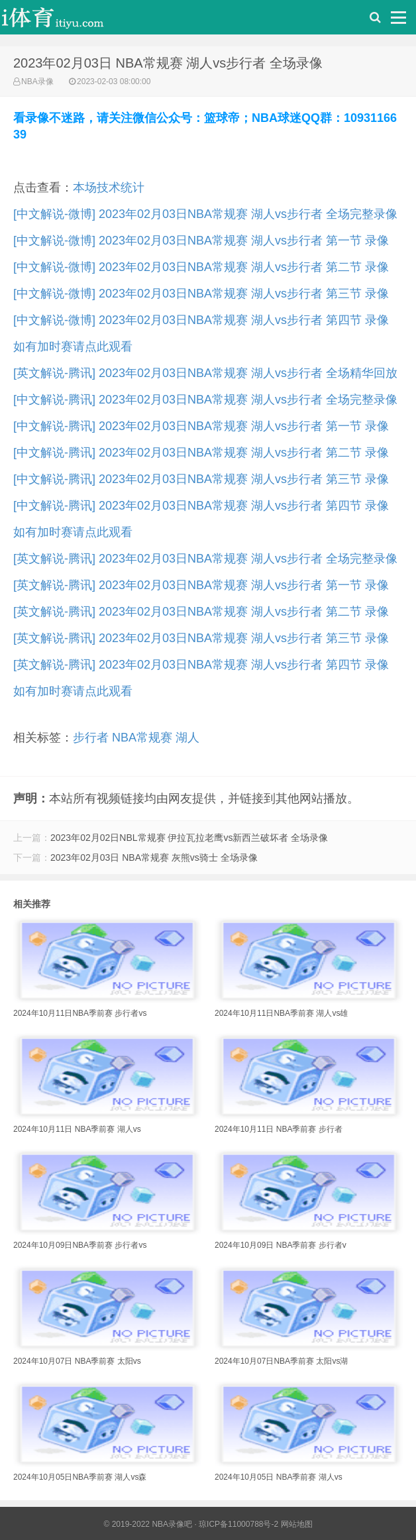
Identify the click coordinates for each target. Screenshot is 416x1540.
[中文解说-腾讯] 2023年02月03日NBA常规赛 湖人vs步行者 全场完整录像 (205, 399)
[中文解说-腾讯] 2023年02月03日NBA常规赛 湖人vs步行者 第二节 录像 (201, 452)
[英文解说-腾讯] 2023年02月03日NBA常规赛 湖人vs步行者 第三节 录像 (201, 638)
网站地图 (297, 1524)
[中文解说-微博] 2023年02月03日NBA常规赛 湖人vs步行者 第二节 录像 (201, 267)
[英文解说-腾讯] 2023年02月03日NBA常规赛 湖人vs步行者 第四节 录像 (201, 664)
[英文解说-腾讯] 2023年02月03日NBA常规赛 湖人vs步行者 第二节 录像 (201, 611)
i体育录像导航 (66, 20)
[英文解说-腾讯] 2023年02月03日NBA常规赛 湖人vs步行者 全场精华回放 (205, 373)
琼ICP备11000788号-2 (238, 1524)
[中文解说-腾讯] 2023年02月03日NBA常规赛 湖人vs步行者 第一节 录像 (201, 426)
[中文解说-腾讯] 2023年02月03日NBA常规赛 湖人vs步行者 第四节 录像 (201, 505)
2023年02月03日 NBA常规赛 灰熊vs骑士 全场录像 (154, 857)
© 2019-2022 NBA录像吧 (147, 1524)
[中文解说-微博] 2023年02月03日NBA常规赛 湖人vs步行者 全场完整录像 (205, 214)
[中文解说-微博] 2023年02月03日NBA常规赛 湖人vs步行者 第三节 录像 (201, 293)
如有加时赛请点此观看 (72, 346)
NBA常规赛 (142, 737)
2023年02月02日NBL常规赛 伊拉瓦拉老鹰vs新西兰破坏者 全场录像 (189, 837)
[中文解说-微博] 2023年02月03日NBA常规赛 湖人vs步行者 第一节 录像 (201, 240)
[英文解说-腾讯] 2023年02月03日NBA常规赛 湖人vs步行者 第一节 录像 (201, 585)
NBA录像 (37, 81)
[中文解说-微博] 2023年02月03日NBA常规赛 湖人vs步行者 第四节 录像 (201, 320)
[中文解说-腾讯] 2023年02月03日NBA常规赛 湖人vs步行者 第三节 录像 (201, 479)
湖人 (187, 737)
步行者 (91, 737)
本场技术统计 (108, 187)
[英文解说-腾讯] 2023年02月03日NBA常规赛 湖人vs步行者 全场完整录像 (205, 558)
